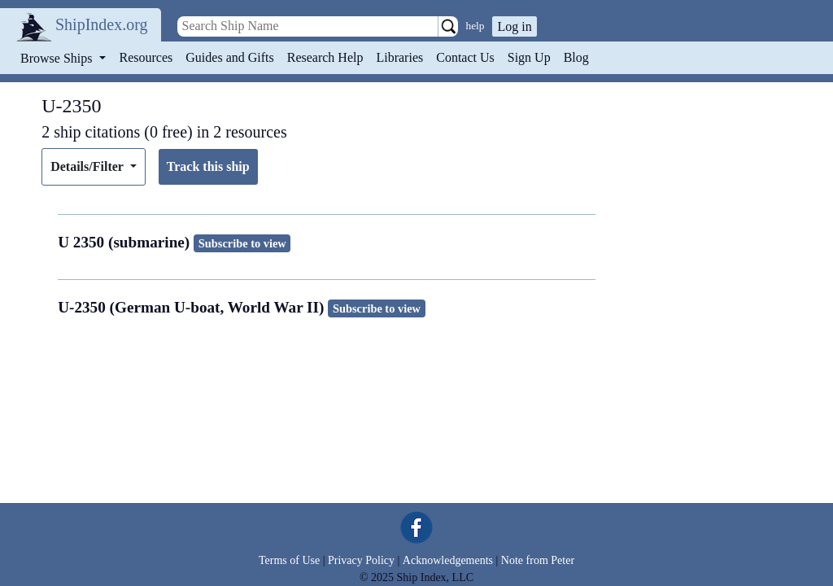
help (475, 26)
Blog (576, 57)
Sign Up (529, 57)
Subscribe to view (242, 243)
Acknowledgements (448, 560)
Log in (514, 26)
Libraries (399, 57)
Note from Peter (537, 560)
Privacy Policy (361, 560)
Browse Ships (57, 58)
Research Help (325, 57)
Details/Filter (88, 166)
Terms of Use (289, 560)
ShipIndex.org (101, 24)
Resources (146, 57)
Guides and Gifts (229, 57)
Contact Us (465, 57)
